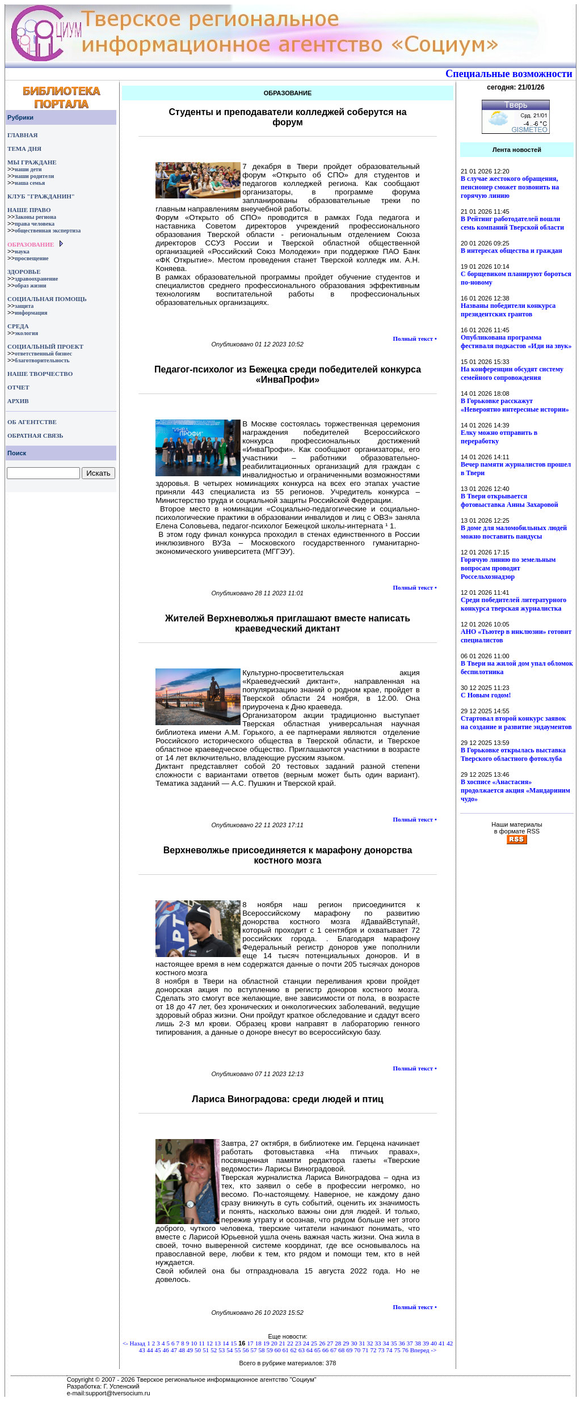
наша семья (30, 183)
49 (190, 1350)
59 (270, 1350)
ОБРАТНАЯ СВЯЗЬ (35, 435)
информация (31, 313)
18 (258, 1343)
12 (210, 1343)
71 (365, 1350)
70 (357, 1350)
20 (274, 1343)
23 (298, 1343)
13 (217, 1343)
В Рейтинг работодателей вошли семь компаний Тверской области (512, 223)
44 (150, 1350)
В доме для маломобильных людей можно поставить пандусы (514, 532)
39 (426, 1343)
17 (250, 1343)
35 (394, 1343)
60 (278, 1350)
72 (373, 1350)
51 (206, 1350)
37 (410, 1343)
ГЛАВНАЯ (22, 135)
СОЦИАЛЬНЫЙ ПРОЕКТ (45, 346)
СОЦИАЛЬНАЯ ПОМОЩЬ (47, 298)
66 (325, 1350)
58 (262, 1350)
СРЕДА (18, 326)
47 (174, 1350)
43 (142, 1350)
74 (389, 1350)
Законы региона (35, 217)
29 (346, 1343)
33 (378, 1343)
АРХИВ (17, 400)
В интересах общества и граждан (511, 251)
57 (254, 1350)
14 (225, 1343)
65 (317, 1350)
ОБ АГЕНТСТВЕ (32, 421)
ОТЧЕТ (18, 387)
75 (397, 1350)
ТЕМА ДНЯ (24, 148)
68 (341, 1350)
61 (286, 1350)
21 (282, 1343)
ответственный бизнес (43, 353)
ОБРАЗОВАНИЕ (30, 244)
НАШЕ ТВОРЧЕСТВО (40, 373)
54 (229, 1350)
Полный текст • (414, 338)
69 (349, 1350)
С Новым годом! (486, 695)
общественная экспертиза (48, 230)
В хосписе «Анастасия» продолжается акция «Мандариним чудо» (515, 790)
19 (266, 1343)
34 (386, 1343)
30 (354, 1343)
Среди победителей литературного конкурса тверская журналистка (513, 604)
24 (306, 1343)
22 (290, 1343)
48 (182, 1350)
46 (166, 1350)
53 (221, 1350)
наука (22, 251)
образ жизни (31, 285)
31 (362, 1343)
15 (233, 1343)
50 (198, 1350)
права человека (34, 224)
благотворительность (42, 360)
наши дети (28, 169)
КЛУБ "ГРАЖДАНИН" (41, 196)
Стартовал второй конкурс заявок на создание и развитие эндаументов (516, 722)
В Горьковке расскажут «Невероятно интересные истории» (515, 405)
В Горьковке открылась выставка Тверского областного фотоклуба (513, 754)
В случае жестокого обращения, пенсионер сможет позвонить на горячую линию (510, 187)
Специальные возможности (508, 73)
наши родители (34, 176)
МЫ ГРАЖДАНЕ (31, 162)
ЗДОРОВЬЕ (23, 271)
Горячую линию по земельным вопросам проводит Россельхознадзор (508, 568)
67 (333, 1350)
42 (450, 1343)
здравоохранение (36, 279)
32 (370, 1343)
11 (202, 1343)
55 (237, 1350)
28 (338, 1343)
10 (194, 1343)
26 (322, 1343)
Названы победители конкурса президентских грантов (508, 310)
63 (301, 1350)
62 (293, 1350)
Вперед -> (423, 1350)
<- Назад (134, 1343)
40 (434, 1343)
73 (381, 1350)
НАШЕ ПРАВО (28, 209)
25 (314, 1343)
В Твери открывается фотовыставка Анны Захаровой (509, 500)
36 (402, 1343)
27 (330, 1343)
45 (158, 1350)
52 (213, 1350)
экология (26, 333)
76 (405, 1350)
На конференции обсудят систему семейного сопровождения (512, 373)
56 (245, 1350)
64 (309, 1350)
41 (442, 1343)
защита (24, 306)
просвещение (31, 258)
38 (418, 1343)
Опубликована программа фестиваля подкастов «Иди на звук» (516, 341)
